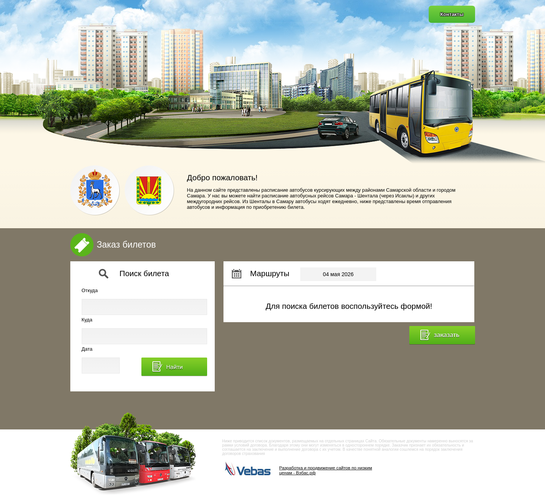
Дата (87, 349)
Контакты (451, 14)
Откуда (90, 290)
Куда (87, 320)
